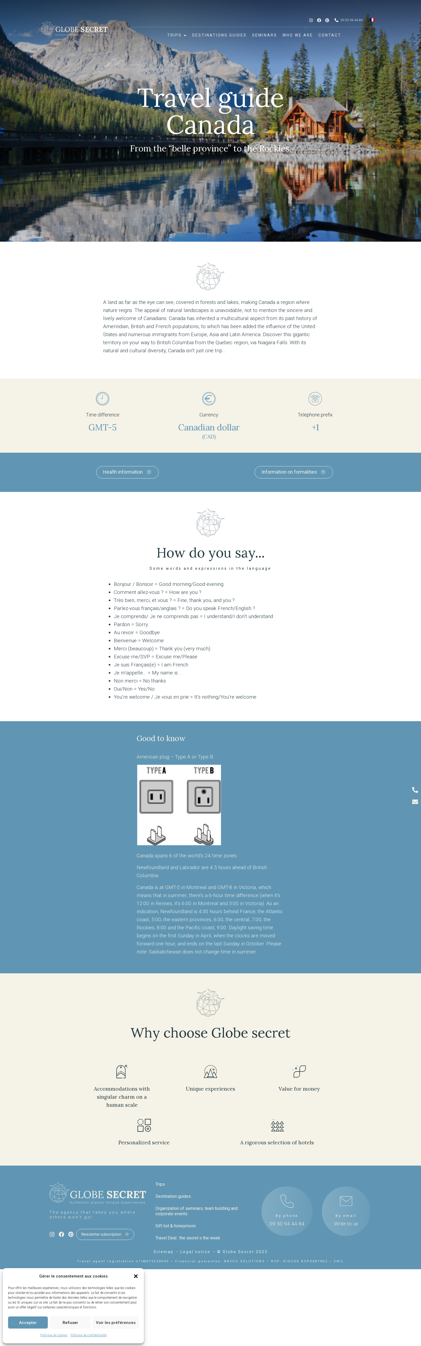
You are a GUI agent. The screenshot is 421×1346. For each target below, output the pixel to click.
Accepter (28, 1322)
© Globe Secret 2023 (242, 1252)
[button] (136, 1276)
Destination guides (173, 1196)
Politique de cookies (54, 1335)
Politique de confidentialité (88, 1335)
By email (346, 1216)
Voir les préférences (116, 1322)
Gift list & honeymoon (175, 1225)
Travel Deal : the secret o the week (187, 1237)
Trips (160, 1184)
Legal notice (195, 1252)
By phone (287, 1216)
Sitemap (164, 1252)
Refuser (70, 1322)
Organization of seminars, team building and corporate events (196, 1211)
